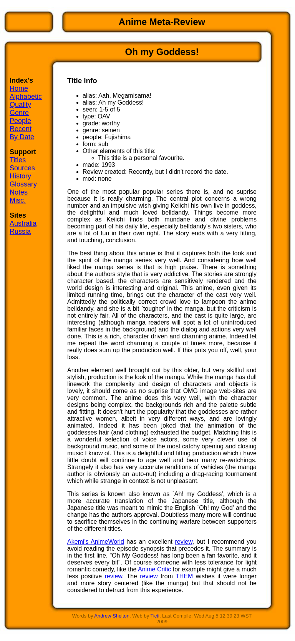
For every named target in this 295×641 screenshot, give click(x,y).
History (20, 176)
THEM (184, 576)
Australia (23, 223)
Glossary (23, 184)
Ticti (155, 616)
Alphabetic (26, 96)
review (183, 541)
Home (19, 88)
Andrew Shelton (111, 616)
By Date (22, 137)
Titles (18, 160)
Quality (20, 104)
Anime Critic (154, 569)
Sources (22, 168)
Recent (20, 129)
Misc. (18, 200)
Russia (20, 231)
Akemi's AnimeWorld (95, 541)
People (20, 121)
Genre (19, 113)
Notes (19, 192)
